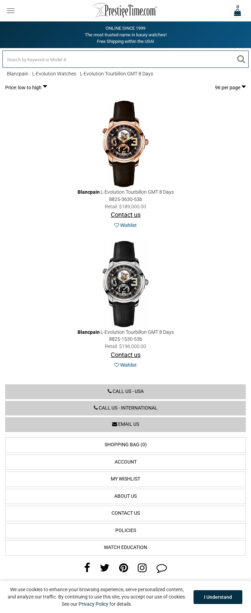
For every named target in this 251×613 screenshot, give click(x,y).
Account (126, 462)
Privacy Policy (93, 604)
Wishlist (125, 225)
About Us (125, 496)
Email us (125, 424)
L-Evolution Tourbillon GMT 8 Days (116, 73)
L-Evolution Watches (54, 73)
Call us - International (126, 408)
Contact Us (125, 513)
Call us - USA (126, 391)
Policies (125, 530)
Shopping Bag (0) (126, 445)
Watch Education (125, 547)
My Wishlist (125, 479)
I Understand (218, 597)
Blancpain (17, 73)
